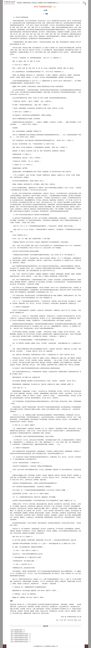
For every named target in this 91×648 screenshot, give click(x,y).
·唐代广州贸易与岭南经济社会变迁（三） (21, 637)
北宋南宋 (40, 2)
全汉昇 (45, 10)
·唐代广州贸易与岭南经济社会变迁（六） (21, 635)
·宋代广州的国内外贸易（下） (18, 630)
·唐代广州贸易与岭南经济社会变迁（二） (21, 639)
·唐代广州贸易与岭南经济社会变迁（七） (21, 633)
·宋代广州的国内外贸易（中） (18, 632)
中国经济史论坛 (27, 2)
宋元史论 (34, 2)
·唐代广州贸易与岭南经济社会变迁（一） (21, 641)
